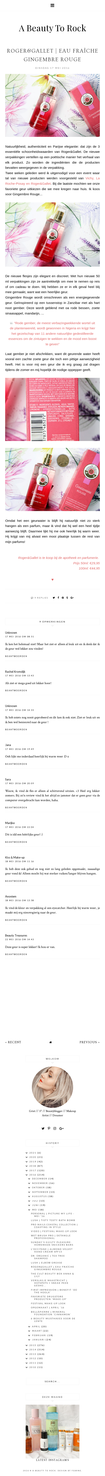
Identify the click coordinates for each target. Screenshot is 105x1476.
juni (36, 1205)
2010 (33, 1367)
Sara (8, 779)
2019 (33, 1161)
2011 (33, 1363)
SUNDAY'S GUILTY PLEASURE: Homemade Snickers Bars (52, 1243)
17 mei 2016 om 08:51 (19, 636)
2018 (33, 1166)
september (40, 1192)
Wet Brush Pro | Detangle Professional (51, 1236)
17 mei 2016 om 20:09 (19, 783)
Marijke (10, 823)
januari (39, 1339)
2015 (33, 1345)
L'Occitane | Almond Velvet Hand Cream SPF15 (52, 1250)
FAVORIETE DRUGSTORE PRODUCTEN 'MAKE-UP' (49, 1297)
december (40, 1178)
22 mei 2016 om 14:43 (19, 939)
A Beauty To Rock (52, 27)
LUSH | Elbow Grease (46, 1262)
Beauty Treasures (16, 935)
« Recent (13, 1042)
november (40, 1183)
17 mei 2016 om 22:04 (19, 827)
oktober (39, 1187)
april (36, 1326)
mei (35, 1209)
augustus (40, 1196)
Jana (8, 745)
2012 (33, 1358)
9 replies (41, 597)
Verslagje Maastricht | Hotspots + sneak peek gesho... (50, 1283)
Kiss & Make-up (15, 857)
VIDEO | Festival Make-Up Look (54, 1231)
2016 (33, 1174)
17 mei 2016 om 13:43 (19, 675)
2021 (33, 1152)
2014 (33, 1349)
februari (39, 1335)
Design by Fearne (69, 1471)
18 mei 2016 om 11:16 (19, 861)
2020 (33, 1157)
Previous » (90, 1042)
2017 (33, 1170)
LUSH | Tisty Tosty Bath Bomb (53, 1220)
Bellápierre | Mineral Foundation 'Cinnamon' (51, 1313)
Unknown (11, 632)
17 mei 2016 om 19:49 (19, 749)
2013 (33, 1354)
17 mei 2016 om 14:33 (19, 710)
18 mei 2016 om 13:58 (19, 900)
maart (37, 1330)
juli (35, 1200)
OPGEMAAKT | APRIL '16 (48, 1307)
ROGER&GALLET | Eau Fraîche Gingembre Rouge (52, 1268)
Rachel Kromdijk (15, 671)
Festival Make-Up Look (48, 1303)
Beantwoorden (16, 656)
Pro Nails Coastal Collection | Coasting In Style (54, 1225)
